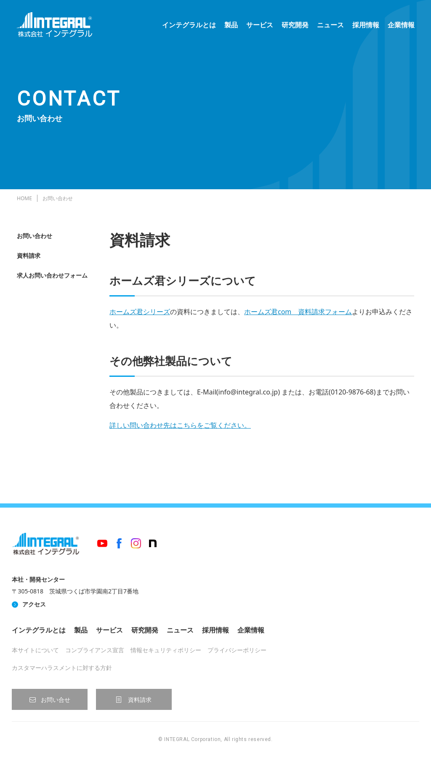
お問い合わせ (34, 236)
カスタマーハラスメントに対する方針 (62, 668)
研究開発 (294, 25)
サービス (259, 25)
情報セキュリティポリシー (165, 650)
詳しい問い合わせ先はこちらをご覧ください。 (180, 425)
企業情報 (400, 25)
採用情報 (365, 25)
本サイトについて (35, 650)
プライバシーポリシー (237, 650)
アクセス (34, 604)
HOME (24, 198)
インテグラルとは (189, 25)
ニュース (330, 25)
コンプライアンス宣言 (94, 650)
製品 (230, 25)
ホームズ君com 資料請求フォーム (298, 311)
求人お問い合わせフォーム (52, 275)
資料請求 (28, 255)
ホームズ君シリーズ (139, 311)
